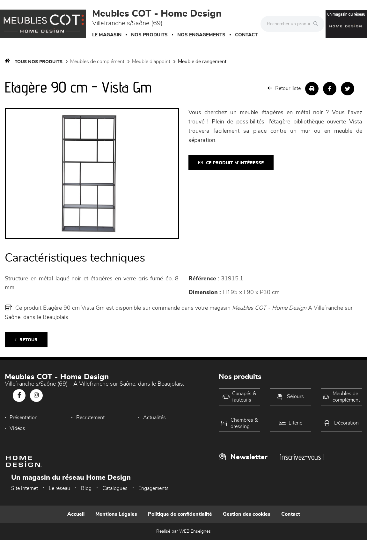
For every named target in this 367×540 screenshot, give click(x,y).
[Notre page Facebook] (19, 395)
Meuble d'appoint (151, 61)
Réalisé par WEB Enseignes (183, 531)
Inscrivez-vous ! (302, 457)
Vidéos (17, 428)
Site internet (24, 488)
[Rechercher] (317, 24)
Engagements (153, 488)
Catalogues (115, 488)
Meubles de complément (97, 61)
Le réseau (59, 488)
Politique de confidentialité (180, 514)
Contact (246, 35)
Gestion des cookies (246, 514)
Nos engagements (201, 35)
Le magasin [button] (106, 35)
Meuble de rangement (202, 61)
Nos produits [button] (149, 35)
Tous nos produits (38, 62)
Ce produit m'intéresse (231, 162)
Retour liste (284, 88)
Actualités (154, 417)
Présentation (24, 417)
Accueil (75, 514)
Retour (26, 339)
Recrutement (90, 417)
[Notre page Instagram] (36, 395)
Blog (86, 488)
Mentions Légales (116, 514)
